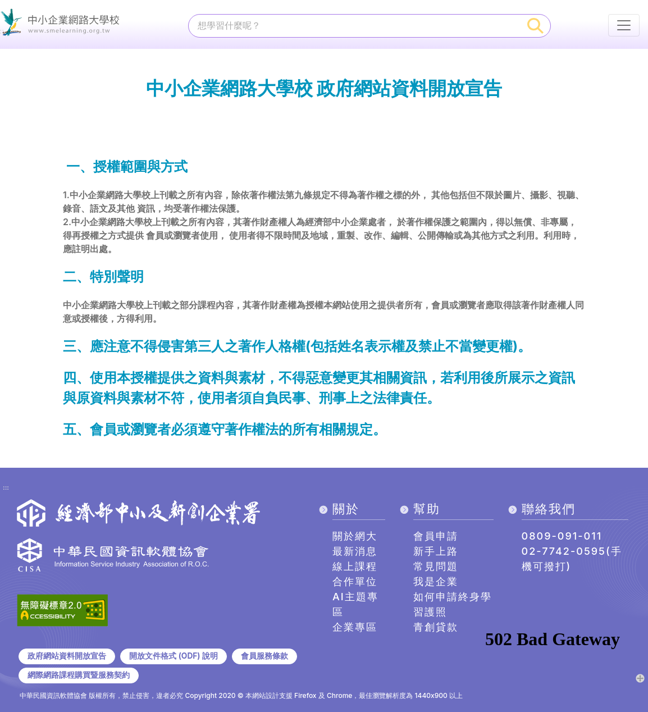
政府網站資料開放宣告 (67, 655)
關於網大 (354, 536)
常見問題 (435, 566)
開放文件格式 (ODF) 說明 (173, 655)
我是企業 (435, 581)
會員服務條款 (264, 655)
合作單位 (354, 581)
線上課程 (354, 566)
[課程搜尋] (355, 25)
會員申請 (435, 536)
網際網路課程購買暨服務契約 (79, 674)
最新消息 (354, 551)
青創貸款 (435, 627)
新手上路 (435, 551)
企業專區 (354, 627)
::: (6, 488)
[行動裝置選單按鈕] (624, 25)
